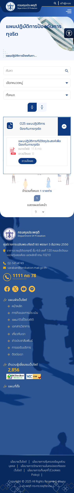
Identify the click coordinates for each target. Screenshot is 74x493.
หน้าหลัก (17, 306)
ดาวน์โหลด (27, 161)
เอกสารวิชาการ (21, 326)
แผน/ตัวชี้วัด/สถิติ (23, 319)
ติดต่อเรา (17, 354)
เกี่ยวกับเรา (18, 334)
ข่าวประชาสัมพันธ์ (22, 340)
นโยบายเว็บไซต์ (18, 462)
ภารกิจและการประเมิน (25, 313)
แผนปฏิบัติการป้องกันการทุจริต (21, 56)
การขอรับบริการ (21, 347)
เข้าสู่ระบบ (65, 3)
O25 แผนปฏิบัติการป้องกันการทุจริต (32, 126)
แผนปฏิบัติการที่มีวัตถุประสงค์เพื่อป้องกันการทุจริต (39, 143)
